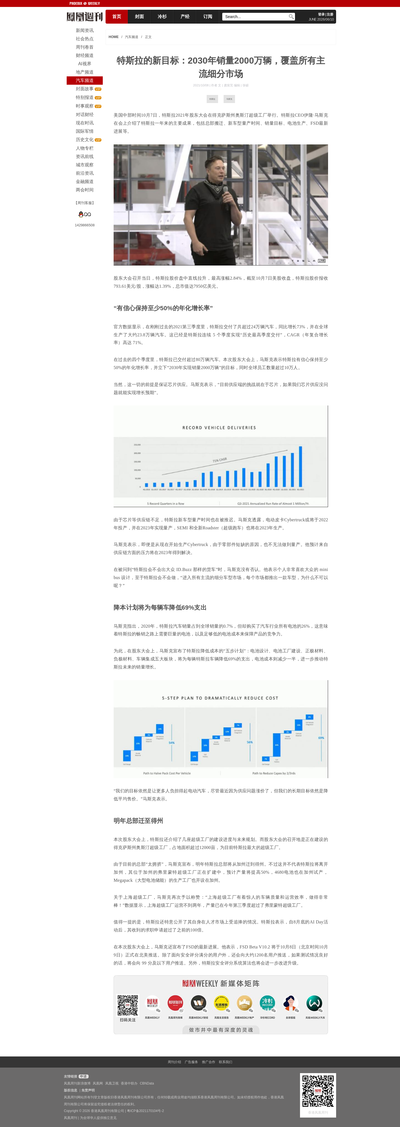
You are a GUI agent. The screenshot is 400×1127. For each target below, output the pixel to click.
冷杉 (162, 16)
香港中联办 (129, 1083)
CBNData (147, 1083)
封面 (139, 16)
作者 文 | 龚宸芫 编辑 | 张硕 (229, 85)
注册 (330, 14)
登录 (321, 14)
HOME (114, 37)
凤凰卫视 (112, 1083)
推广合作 (208, 1062)
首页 (116, 16)
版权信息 (70, 1090)
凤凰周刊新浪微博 (77, 1083)
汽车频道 (131, 37)
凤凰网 (98, 1083)
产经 (185, 16)
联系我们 (225, 1062)
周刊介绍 (174, 1062)
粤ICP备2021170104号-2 (145, 1111)
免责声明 (88, 1090)
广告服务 (191, 1062)
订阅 (207, 16)
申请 (83, 1076)
